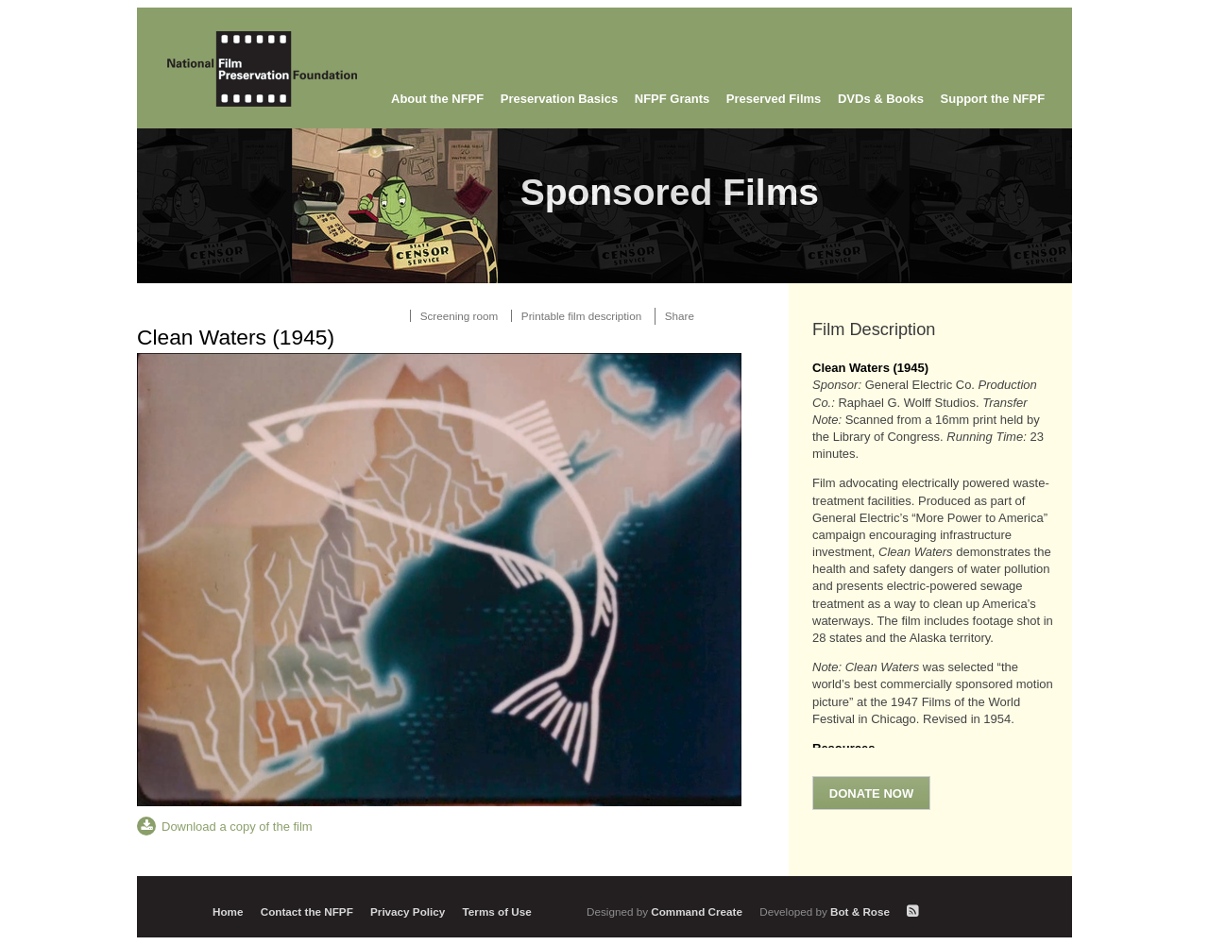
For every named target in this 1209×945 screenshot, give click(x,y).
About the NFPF (437, 99)
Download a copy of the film (237, 826)
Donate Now (871, 793)
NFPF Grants (672, 99)
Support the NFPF (993, 99)
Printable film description (581, 316)
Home (228, 911)
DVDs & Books (881, 99)
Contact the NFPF (307, 911)
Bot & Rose (826, 911)
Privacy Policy (407, 911)
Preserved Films (773, 99)
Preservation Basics (559, 99)
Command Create (666, 911)
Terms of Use (497, 911)
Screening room (459, 316)
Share (679, 316)
